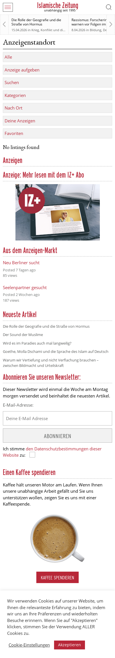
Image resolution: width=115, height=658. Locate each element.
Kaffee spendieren (57, 577)
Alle (8, 57)
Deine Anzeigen (20, 121)
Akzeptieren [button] (69, 644)
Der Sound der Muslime (23, 334)
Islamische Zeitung (57, 5)
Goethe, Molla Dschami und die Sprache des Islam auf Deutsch (55, 351)
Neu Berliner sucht (21, 262)
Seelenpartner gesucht (25, 287)
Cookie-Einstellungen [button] (29, 645)
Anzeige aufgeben (22, 70)
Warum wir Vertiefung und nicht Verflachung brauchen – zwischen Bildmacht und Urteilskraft (51, 362)
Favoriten (14, 133)
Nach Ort (13, 108)
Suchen (12, 82)
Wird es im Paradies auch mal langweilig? (37, 343)
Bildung (95, 30)
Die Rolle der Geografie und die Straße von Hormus (36, 22)
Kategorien (15, 95)
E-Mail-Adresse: (18, 405)
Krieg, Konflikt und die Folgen (53, 30)
